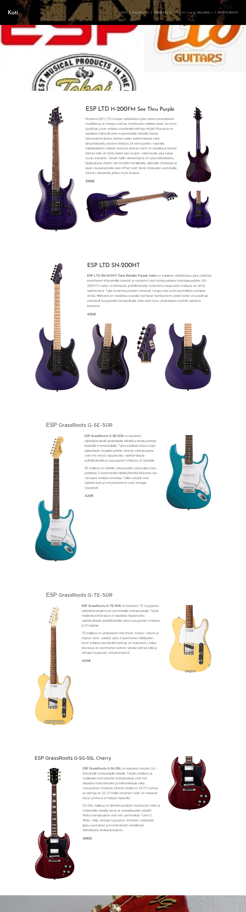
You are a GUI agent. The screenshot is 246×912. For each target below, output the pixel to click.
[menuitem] (125, 12)
